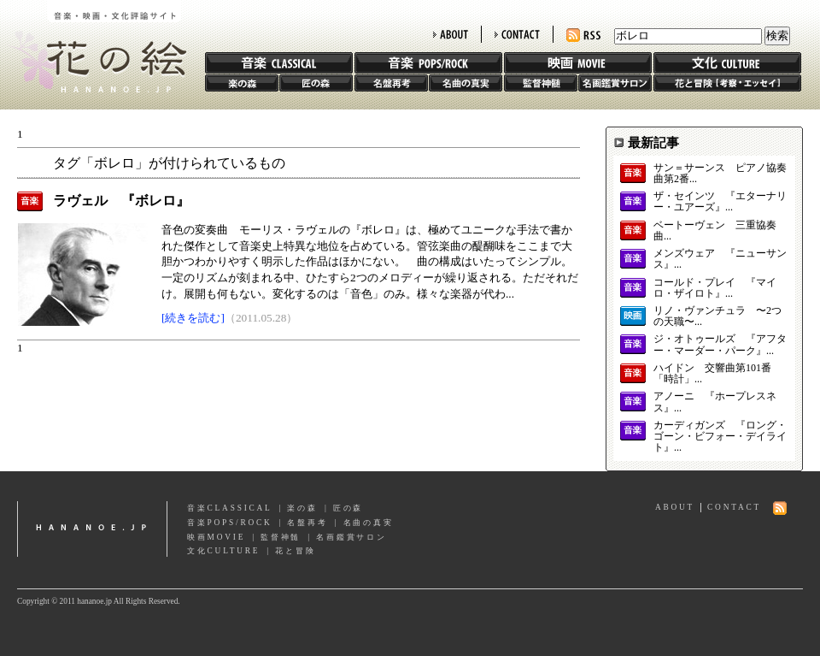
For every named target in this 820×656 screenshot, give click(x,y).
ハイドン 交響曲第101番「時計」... (712, 374)
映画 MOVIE (578, 63)
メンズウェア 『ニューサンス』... (720, 259)
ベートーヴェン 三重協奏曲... (714, 231)
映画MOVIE (216, 537)
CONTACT (517, 34)
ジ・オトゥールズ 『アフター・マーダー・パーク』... (720, 345)
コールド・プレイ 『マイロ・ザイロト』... (714, 288)
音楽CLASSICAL (229, 508)
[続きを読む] (193, 317)
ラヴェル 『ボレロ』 (121, 200)
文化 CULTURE (727, 63)
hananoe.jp (92, 529)
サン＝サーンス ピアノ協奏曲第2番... (720, 174)
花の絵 (93, 46)
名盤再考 (391, 83)
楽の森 (241, 83)
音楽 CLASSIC (279, 63)
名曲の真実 (465, 83)
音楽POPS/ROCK (229, 522)
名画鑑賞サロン (615, 83)
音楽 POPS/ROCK (428, 63)
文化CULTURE (223, 551)
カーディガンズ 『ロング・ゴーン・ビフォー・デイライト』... (720, 436)
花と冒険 (727, 83)
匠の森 (316, 83)
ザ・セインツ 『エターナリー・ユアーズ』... (720, 202)
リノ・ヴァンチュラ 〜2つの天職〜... (717, 316)
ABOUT (450, 34)
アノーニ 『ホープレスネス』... (714, 402)
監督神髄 (540, 83)
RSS (583, 35)
